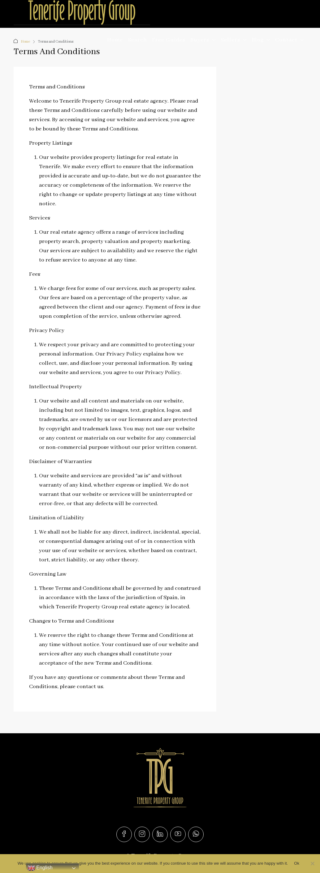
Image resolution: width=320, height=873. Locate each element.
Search (137, 39)
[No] (312, 863)
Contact (286, 39)
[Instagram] (142, 834)
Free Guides (168, 39)
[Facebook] (124, 834)
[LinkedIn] (160, 834)
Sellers (230, 39)
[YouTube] (178, 834)
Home (115, 39)
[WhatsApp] (196, 834)
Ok (296, 863)
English (40, 868)
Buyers (199, 39)
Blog (258, 39)
